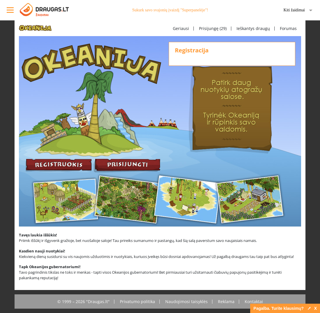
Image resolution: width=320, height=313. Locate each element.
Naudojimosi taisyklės (186, 301)
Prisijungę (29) (213, 28)
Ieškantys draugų (253, 28)
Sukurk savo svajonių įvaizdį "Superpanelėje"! (170, 10)
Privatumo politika (137, 301)
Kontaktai (254, 301)
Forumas (288, 28)
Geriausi (181, 28)
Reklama (226, 301)
